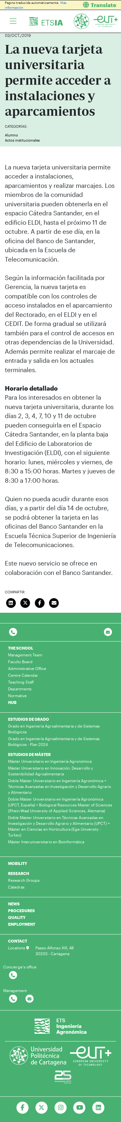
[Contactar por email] (29, 999)
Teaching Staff (21, 682)
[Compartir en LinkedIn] (11, 602)
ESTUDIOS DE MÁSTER (29, 754)
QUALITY (16, 917)
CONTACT (17, 941)
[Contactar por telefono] (13, 632)
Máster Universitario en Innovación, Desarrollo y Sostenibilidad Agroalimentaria (50, 771)
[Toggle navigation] (13, 21)
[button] (93, 5)
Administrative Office (27, 668)
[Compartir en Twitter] (25, 602)
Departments (20, 688)
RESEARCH (18, 873)
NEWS (14, 903)
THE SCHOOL (20, 648)
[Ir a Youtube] (79, 1108)
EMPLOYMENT (21, 924)
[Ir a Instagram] (60, 1108)
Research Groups (24, 880)
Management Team (25, 655)
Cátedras (16, 887)
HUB (12, 702)
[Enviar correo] (54, 602)
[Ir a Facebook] (22, 1108)
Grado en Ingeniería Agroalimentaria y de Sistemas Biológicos (54, 729)
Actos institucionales (22, 140)
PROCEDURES (21, 910)
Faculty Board (20, 661)
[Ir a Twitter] (41, 1108)
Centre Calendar (23, 675)
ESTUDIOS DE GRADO (28, 719)
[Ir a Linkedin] (98, 1108)
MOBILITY (17, 863)
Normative (17, 695)
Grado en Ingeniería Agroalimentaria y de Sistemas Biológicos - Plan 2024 (54, 741)
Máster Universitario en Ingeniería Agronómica (50, 761)
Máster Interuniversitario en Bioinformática (46, 841)
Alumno (11, 135)
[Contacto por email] (108, 632)
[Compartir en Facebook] (40, 602)
